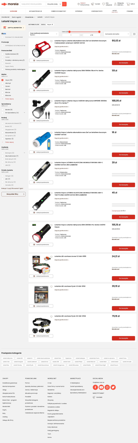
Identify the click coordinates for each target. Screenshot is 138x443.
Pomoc (27, 383)
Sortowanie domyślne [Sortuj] (112, 34)
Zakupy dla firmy (8, 420)
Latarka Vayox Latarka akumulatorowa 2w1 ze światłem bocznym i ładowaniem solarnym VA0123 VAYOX (80, 42)
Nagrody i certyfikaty (54, 393)
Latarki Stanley (18, 365)
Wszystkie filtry (12, 194)
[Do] (92, 35)
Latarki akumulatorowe (43, 358)
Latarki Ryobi (29, 365)
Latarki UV (29, 358)
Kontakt (99, 397)
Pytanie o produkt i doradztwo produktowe (34, 408)
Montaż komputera (9, 386)
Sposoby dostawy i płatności (34, 386)
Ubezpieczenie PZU (9, 393)
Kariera (50, 397)
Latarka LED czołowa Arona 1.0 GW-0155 (70, 256)
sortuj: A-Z (4, 76)
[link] (35, 11)
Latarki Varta (66, 361)
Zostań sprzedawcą (76, 386)
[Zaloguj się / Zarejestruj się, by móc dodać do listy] (51, 41)
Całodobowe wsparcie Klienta (34, 413)
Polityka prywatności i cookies (57, 403)
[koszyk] (131, 4)
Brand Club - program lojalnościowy (10, 401)
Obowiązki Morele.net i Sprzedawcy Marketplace (78, 391)
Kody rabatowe (52, 427)
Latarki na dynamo (109, 358)
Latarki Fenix (57, 358)
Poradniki (28, 397)
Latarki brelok (114, 361)
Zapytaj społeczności (61, 46)
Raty (4, 413)
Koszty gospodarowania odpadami (55, 415)
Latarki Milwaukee (74, 365)
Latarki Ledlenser (32, 361)
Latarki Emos (44, 361)
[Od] (71, 35)
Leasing (5, 417)
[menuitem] (35, 11)
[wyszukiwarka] (43, 4)
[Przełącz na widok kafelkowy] (134, 34)
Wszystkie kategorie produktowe (31, 401)
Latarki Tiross (122, 358)
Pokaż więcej (8, 99)
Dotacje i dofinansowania (56, 424)
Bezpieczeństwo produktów (56, 420)
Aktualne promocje (31, 393)
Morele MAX (6, 406)
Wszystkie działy (52, 4)
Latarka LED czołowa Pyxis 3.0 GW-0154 (70, 316)
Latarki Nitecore (91, 361)
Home (50, 437)
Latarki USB (56, 361)
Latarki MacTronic (94, 358)
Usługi (4, 390)
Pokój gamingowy (53, 430)
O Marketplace (75, 383)
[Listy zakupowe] (107, 4)
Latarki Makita (87, 365)
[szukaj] (64, 4)
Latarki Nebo (103, 361)
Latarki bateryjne (80, 358)
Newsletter (51, 390)
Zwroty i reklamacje (31, 390)
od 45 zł (118, 211)
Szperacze (68, 358)
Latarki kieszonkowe (43, 365)
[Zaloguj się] (119, 4)
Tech (49, 434)
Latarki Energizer (18, 361)
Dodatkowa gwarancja (10, 383)
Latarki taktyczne (7, 358)
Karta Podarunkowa (9, 397)
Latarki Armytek (127, 361)
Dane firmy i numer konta (56, 386)
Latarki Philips (78, 361)
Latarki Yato (6, 361)
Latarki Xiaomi (114, 365)
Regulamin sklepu (53, 410)
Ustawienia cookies (54, 407)
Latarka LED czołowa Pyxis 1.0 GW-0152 (70, 286)
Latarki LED (20, 358)
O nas (49, 383)
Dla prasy (51, 400)
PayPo (4, 410)
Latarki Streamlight (100, 365)
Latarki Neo (6, 365)
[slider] (69, 32)
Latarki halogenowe (58, 365)
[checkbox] (9, 54)
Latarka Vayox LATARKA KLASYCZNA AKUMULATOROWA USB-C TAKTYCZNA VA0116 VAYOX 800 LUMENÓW (79, 194)
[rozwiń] (24, 112)
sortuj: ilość (5, 119)
